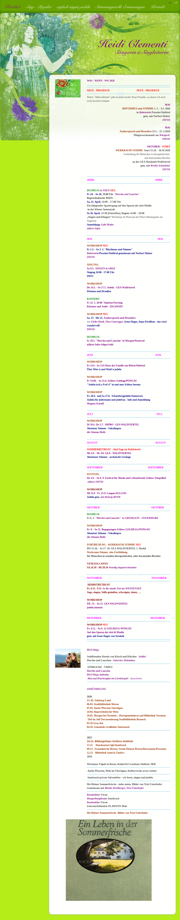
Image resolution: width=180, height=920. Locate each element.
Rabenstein (145, 112)
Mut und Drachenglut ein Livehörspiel (108, 678)
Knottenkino (93, 794)
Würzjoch (164, 135)
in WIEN (105, 190)
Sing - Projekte (39, 7)
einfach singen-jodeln (74, 7)
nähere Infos (93, 228)
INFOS (166, 120)
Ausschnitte (136, 678)
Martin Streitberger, (115, 788)
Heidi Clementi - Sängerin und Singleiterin (133, 47)
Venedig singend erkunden (122, 567)
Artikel (142, 656)
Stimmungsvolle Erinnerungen (121, 7)
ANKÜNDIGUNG (96, 689)
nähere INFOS (95, 481)
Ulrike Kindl (97, 321)
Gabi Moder (107, 224)
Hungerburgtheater (97, 798)
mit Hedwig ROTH (110, 497)
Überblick (13, 7)
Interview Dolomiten (124, 660)
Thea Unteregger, (114, 321)
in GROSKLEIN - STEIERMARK (140, 518)
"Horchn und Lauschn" (126, 194)
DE (170, 2)
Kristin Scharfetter (160, 165)
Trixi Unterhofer (135, 788)
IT (176, 2)
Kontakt (158, 7)
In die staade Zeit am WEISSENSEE (122, 588)
